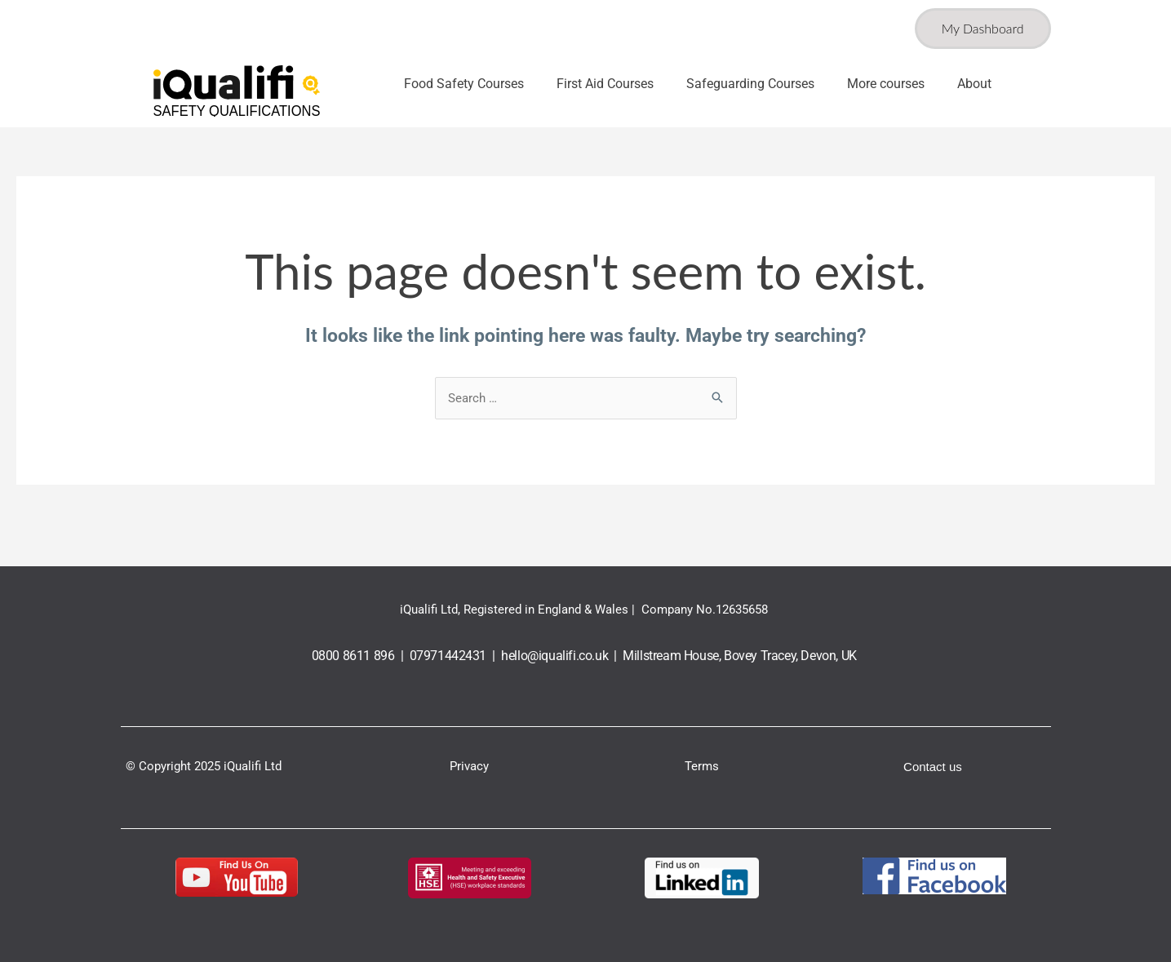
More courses (886, 83)
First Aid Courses (605, 83)
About (974, 83)
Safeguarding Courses (750, 83)
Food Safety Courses (464, 83)
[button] (468, 84)
